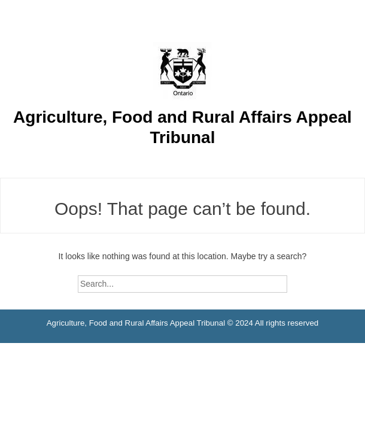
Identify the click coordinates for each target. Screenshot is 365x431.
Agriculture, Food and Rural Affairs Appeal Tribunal (182, 127)
